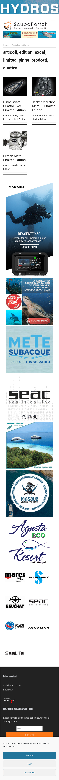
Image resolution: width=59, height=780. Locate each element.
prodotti (39, 60)
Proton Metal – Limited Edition (14, 158)
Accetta (29, 755)
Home (5, 45)
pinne (24, 60)
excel (40, 52)
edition (26, 52)
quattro (10, 68)
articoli (10, 52)
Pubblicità (8, 689)
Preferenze (29, 772)
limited (10, 60)
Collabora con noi (12, 685)
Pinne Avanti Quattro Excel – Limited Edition (14, 106)
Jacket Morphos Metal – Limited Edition (44, 106)
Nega (29, 764)
